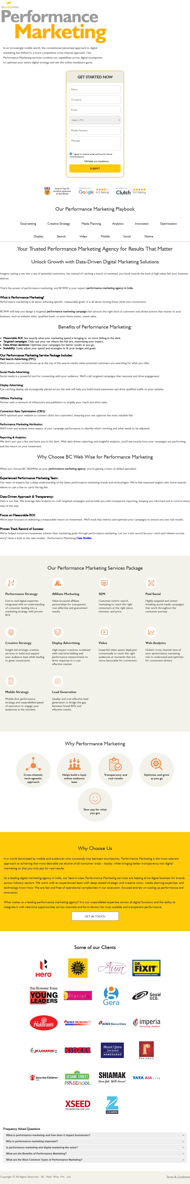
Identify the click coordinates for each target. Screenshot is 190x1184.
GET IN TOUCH (95, 916)
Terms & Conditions (178, 1176)
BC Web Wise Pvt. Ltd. (56, 1176)
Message (95, 143)
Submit (95, 168)
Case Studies (83, 538)
